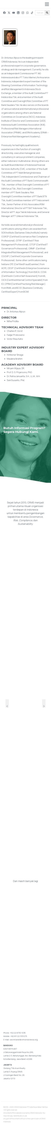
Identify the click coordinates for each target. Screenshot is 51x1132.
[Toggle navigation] (47, 4)
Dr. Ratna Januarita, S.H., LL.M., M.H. (23, 376)
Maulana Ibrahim (14, 358)
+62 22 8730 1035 (18, 1032)
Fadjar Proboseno (15, 334)
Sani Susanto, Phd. (16, 380)
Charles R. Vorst (14, 330)
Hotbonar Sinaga (15, 354)
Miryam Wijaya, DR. (16, 368)
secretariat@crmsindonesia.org (24, 1039)
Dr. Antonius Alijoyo (16, 311)
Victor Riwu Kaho (15, 338)
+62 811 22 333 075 (18, 1036)
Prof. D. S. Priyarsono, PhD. (19, 372)
